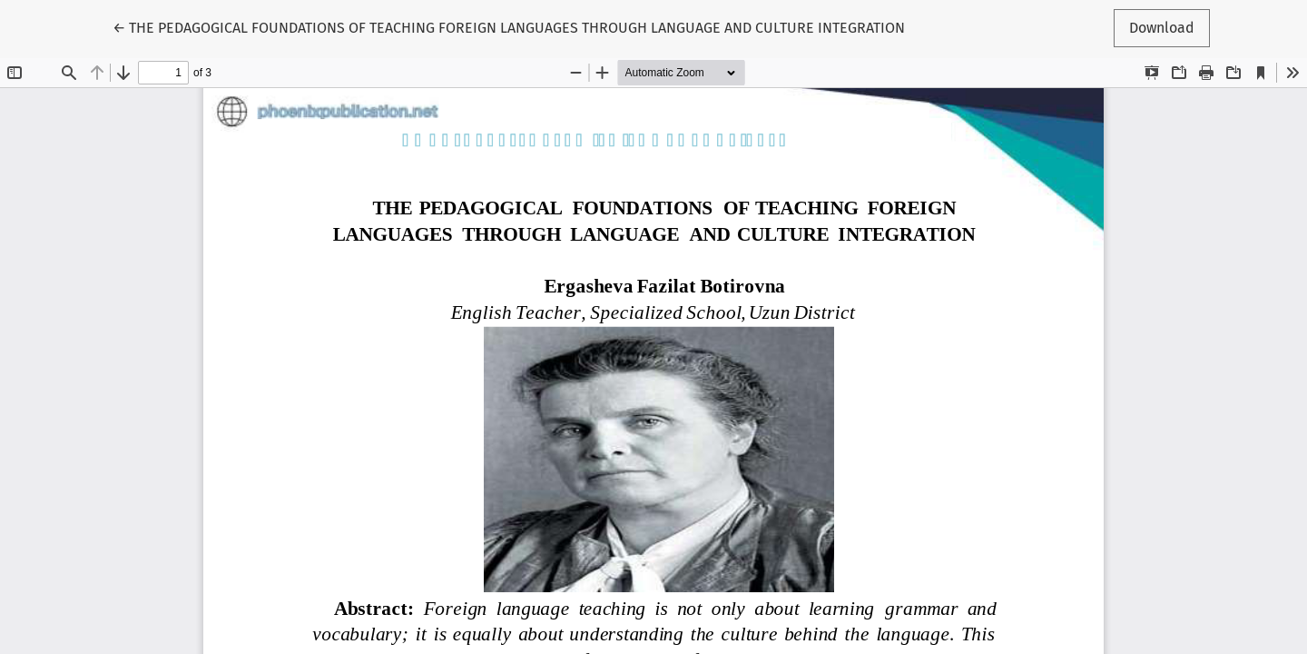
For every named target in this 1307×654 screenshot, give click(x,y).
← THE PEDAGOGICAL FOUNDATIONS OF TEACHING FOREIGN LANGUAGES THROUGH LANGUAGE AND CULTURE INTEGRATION (509, 26)
